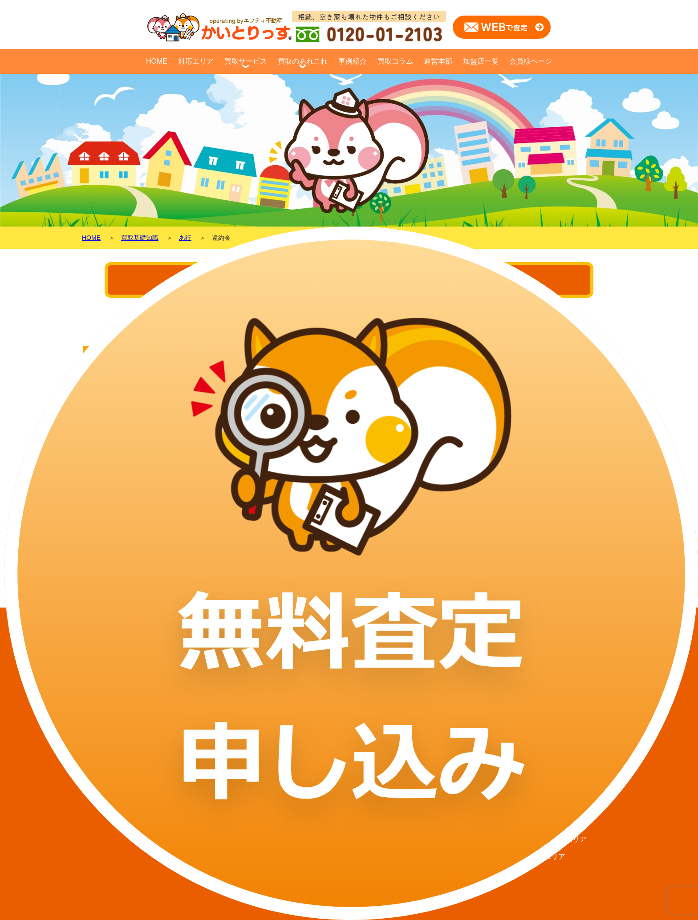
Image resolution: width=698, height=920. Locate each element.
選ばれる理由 (443, 735)
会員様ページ (530, 61)
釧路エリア (547, 856)
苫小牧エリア (551, 752)
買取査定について (450, 700)
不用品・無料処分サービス (464, 752)
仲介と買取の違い (364, 683)
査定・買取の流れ (450, 717)
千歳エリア (547, 735)
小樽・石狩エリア (558, 717)
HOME (156, 61)
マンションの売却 (364, 717)
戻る (98, 548)
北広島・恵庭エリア (562, 683)
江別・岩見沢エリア (562, 700)
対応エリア (196, 61)
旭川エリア (547, 787)
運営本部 (438, 61)
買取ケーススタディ (368, 665)
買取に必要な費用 (450, 683)
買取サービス (245, 61)
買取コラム (395, 61)
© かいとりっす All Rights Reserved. (349, 912)
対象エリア (440, 665)
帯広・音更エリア (558, 770)
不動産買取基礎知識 (368, 700)
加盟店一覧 (481, 61)
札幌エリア (547, 665)
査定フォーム (292, 752)
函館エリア (547, 804)
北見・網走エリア (558, 839)
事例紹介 (352, 61)
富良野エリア (551, 822)
